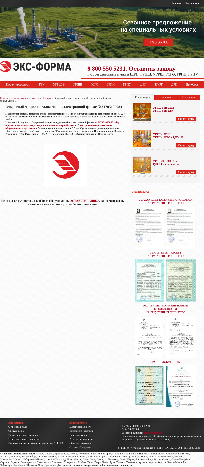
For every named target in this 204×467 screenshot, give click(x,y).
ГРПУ (127, 84)
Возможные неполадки (81, 430)
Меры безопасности (80, 426)
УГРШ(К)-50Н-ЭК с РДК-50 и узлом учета (166, 162)
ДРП (174, 84)
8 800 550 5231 (106, 68)
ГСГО (94, 84)
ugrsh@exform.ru (153, 432)
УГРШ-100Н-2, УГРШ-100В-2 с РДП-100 (168, 136)
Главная (176, 3)
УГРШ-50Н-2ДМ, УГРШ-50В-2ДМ (163, 109)
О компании (192, 3)
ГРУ (42, 84)
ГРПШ (77, 84)
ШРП (143, 84)
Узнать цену (186, 118)
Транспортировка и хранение (24, 439)
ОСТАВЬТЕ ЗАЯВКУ (84, 200)
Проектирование (78, 435)
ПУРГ (159, 84)
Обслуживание (16, 430)
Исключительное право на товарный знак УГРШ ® (36, 443)
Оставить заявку (152, 68)
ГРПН (111, 84)
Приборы (192, 84)
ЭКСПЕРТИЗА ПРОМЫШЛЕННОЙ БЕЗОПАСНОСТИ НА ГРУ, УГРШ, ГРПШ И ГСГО (165, 309)
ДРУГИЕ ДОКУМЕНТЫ (165, 361)
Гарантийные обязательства (23, 435)
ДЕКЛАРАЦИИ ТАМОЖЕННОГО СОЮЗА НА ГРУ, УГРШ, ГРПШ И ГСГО (165, 201)
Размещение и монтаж (81, 439)
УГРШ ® (59, 84)
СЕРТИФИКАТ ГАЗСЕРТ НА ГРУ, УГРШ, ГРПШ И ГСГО (165, 254)
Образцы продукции (80, 443)
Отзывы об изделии (80, 447)
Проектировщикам (18, 84)
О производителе (17, 426)
